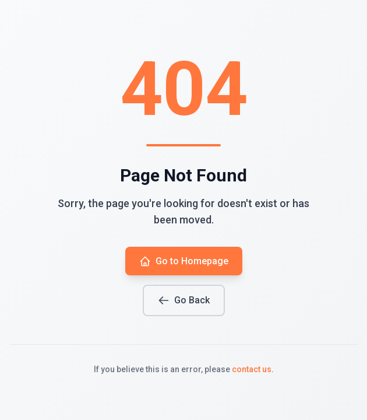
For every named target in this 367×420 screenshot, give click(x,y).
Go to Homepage (183, 261)
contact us (251, 369)
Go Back (184, 300)
